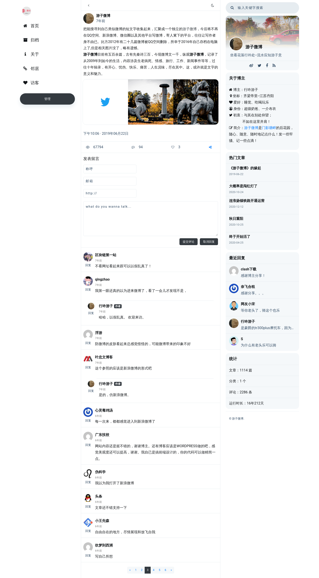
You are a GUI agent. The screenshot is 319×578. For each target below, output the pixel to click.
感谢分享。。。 (253, 293)
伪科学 (100, 472)
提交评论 (188, 241)
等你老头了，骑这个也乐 (260, 310)
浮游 (98, 333)
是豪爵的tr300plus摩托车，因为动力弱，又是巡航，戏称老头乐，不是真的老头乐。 (268, 328)
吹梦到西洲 (104, 545)
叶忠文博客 (104, 357)
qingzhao (102, 279)
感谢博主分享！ (253, 275)
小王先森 (102, 521)
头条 (98, 496)
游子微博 (103, 16)
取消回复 (209, 241)
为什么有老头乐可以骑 (258, 345)
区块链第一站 (105, 255)
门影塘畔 (269, 128)
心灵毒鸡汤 (104, 410)
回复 (88, 265)
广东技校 (102, 435)
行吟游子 (106, 306)
